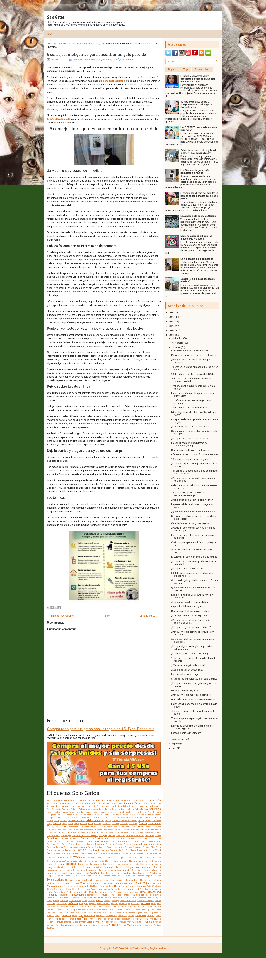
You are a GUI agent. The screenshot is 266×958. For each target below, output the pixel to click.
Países (87, 889)
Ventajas (149, 921)
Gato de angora (95, 853)
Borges (95, 812)
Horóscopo (126, 864)
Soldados (70, 913)
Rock (159, 903)
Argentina (150, 806)
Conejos (116, 827)
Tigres (71, 919)
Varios (130, 921)
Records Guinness (145, 900)
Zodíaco (157, 925)
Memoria (120, 880)
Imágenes (52, 867)
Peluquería (118, 892)
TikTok (78, 919)
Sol (64, 913)
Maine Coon (85, 875)
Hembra (133, 861)
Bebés (138, 809)
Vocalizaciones (146, 925)
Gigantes (123, 858)
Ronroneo (60, 906)
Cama (132, 814)
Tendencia (122, 915)
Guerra (68, 861)
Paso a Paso (59, 892)
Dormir (84, 838)
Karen (134, 870)
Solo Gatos (55, 17)
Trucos (157, 919)
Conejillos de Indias (103, 827)
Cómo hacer (154, 823)
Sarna (144, 906)
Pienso (90, 895)
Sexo (111, 909)
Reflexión (73, 903)
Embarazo (58, 841)
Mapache (149, 876)
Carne (151, 818)
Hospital (135, 864)
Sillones (137, 910)
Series (98, 910)
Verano (158, 922)
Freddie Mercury (101, 850)
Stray (95, 913)
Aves (90, 809)
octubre (176, 347)
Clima (76, 823)
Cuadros (98, 829)
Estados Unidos (152, 844)
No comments (129, 59)
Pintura (103, 894)
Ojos (158, 886)
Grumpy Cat (59, 861)
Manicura (126, 876)
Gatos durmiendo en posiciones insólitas (193, 699)
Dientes (111, 835)
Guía (75, 861)
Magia (74, 876)
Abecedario (77, 800)
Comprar (73, 826)
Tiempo (50, 919)
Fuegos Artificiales (145, 850)
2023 (49, 800)
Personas (52, 894)
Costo (81, 830)
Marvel (158, 876)
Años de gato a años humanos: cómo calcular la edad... (191, 380)
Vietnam (122, 925)
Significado (127, 910)
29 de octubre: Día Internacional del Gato (192, 374)
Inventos (61, 870)
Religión (114, 903)
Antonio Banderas (97, 806)
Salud (107, 906)
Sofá (60, 913)
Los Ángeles (151, 873)
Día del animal (53, 835)
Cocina (83, 823)
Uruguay (105, 922)
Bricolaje (128, 812)
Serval (105, 910)
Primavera (76, 898)
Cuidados (134, 829)
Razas (99, 900)
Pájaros (106, 889)
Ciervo (64, 823)
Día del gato (66, 835)
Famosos (119, 847)
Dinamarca (120, 835)
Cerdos (108, 820)
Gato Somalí (63, 858)
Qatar (49, 900)
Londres (141, 873)
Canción (74, 818)
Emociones (68, 841)
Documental (67, 838)
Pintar (96, 894)
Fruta (128, 850)
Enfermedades (101, 841)
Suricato (50, 915)
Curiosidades (64, 832)
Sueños (118, 913)
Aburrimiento (88, 800)
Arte (158, 806)
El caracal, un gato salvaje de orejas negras (194, 556)
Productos (98, 897)
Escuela (90, 844)
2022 (171, 330)
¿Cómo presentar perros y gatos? (189, 615)
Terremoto (140, 915)
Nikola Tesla (108, 886)
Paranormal (133, 889)
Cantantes (98, 817)
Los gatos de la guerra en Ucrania (198, 216)
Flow (153, 847)
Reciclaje (115, 900)
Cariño (145, 818)
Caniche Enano (85, 818)
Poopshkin (156, 895)
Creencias (88, 830)
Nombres (132, 886)
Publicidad (141, 898)
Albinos (109, 803)
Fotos (80, 850)
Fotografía (70, 850)
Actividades (123, 800)
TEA (81, 915)
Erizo (59, 844)
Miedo (69, 883)
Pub (134, 898)
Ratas (84, 900)
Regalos (92, 903)
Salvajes (116, 906)
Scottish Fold (154, 906)
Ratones (91, 900)
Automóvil (83, 809)
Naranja (59, 886)
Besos (49, 812)
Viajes (87, 925)
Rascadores (75, 900)
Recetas (107, 900)
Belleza (145, 809)
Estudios (82, 847)
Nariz (66, 886)
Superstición (155, 913)
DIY (59, 838)
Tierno (64, 919)
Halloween (93, 861)
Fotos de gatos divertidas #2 (186, 733)
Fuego (133, 850)
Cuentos (125, 829)
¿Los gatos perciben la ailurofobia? (190, 602)
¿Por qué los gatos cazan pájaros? (189, 438)
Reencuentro (62, 903)
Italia (82, 870)
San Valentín (126, 906)
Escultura (100, 844)
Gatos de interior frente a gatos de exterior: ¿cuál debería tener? (198, 151)
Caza (82, 820)
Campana (51, 818)
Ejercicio (145, 838)
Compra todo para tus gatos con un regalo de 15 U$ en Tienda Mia (100, 729)
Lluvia (134, 873)
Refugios (83, 903)
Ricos (153, 903)
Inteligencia (118, 867)
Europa (91, 847)
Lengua (70, 873)
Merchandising (132, 880)
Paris (151, 889)
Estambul (51, 847)
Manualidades (138, 876)
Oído (153, 886)
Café (75, 815)
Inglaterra (88, 867)
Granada (148, 858)
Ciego (49, 823)
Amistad (50, 806)
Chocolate (156, 820)
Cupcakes (51, 833)
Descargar (131, 833)
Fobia (158, 847)
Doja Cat (76, 838)
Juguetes (126, 870)
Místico (76, 883)
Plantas (125, 894)
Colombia (107, 823)
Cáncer (67, 818)
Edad (106, 838)
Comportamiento (57, 826)
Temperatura (111, 915)
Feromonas (137, 847)
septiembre (178, 739)
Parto (49, 892)
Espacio (118, 844)
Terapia (131, 915)
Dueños (99, 838)
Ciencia (57, 823)
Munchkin (156, 883)
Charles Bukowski (128, 820)
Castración (73, 820)
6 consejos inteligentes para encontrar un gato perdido (96, 54)
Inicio (50, 33)
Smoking (145, 910)
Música (51, 886)
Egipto (137, 838)
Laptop (57, 873)
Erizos (65, 844)
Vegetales (139, 922)
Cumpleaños (154, 829)
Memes (112, 880)
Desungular (156, 833)
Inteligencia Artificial (135, 867)
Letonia (84, 873)
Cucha (117, 830)
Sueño (110, 912)
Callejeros (117, 814)
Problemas (86, 897)
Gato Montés (119, 853)
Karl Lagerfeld (143, 870)
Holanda (88, 864)
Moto (124, 883)
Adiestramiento (142, 800)
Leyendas (93, 872)
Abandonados (65, 800)
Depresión (111, 833)
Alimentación (130, 803)
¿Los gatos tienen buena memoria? (190, 426)
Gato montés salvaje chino (137, 853)
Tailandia (66, 915)
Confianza (125, 826)
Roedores (51, 906)
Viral (129, 925)
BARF (123, 809)
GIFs (115, 858)
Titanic (91, 919)
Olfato (50, 889)
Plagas (118, 895)
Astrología (56, 809)
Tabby (57, 915)
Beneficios (155, 809)
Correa (65, 830)
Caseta (63, 820)
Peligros (103, 892)
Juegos (117, 870)
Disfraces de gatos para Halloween (190, 450)
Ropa (68, 906)
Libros (102, 873)
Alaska (102, 803)
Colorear (115, 823)
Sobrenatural (155, 910)
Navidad (74, 886)
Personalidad (154, 892)
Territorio (150, 915)
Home (51, 43)
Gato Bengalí (81, 853)
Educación (129, 838)
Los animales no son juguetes (187, 674)
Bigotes (56, 812)
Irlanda (76, 870)
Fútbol (158, 850)
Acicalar (113, 800)
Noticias (141, 886)
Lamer (50, 873)
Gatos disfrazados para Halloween (190, 350)
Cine (70, 823)
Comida (143, 823)
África (58, 803)
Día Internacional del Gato (85, 835)
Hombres (97, 864)
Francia (88, 850)
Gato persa (52, 858)
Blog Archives (202, 69)
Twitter (82, 921)
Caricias (138, 817)
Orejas (62, 889)
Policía (140, 894)
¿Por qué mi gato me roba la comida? (191, 694)
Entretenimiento (138, 841)
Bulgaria (157, 812)
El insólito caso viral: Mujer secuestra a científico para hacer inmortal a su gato (197, 79)
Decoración (92, 832)
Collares (97, 823)
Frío (123, 850)
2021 (171, 335)
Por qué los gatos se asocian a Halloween (193, 355)
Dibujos (103, 835)
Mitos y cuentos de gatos (184, 690)
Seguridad (76, 909)
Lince (118, 873)
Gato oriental (155, 853)
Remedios (123, 903)
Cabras (69, 815)
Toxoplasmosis (127, 919)
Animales (67, 806)
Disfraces (149, 835)
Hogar (80, 864)
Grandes (157, 858)
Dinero (129, 835)
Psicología (126, 897)
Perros (142, 892)
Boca (71, 812)
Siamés (118, 909)
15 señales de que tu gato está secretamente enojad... (187, 494)
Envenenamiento (154, 841)
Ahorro (85, 803)
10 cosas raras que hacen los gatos (190, 459)
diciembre (177, 338)
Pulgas (158, 898)
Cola (90, 823)
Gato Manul (108, 853)
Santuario (137, 906)
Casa (56, 820)
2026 (171, 312)
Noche (124, 886)
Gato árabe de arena (65, 853)
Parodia (157, 889)
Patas (79, 892)
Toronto (110, 919)
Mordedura (115, 883)
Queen (56, 900)
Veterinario (70, 925)
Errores (72, 844)
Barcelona (116, 809)
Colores (124, 823)
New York (97, 886)
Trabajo (139, 919)
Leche (63, 873)
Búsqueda (51, 815)
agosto (176, 743)
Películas (93, 892)
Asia (49, 809)
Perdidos (94, 43)
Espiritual (137, 844)
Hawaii (108, 861)
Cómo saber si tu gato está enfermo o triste (194, 454)
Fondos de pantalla (55, 850)
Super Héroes (128, 912)
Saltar (100, 906)
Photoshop (77, 894)
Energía (88, 841)
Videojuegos (103, 925)
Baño (108, 809)
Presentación (65, 898)
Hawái (102, 861)
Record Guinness (128, 900)
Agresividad (68, 803)
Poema (133, 894)
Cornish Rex (56, 830)
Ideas (151, 864)
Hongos (116, 864)
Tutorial (67, 922)
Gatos (72, 43)
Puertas (150, 898)
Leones (78, 873)
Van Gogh (114, 922)
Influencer (78, 867)
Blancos (64, 812)
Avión (95, 809)
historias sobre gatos (111, 80)
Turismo (50, 922)
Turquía (59, 921)
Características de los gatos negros (190, 523)
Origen (68, 889)
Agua (78, 803)
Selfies (92, 910)
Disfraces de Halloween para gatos (190, 611)
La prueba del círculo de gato (186, 606)
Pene (126, 892)
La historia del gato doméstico (196, 259)
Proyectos (116, 898)
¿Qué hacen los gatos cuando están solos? (194, 511)
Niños (117, 886)
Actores (132, 800)
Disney (158, 835)
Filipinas (147, 847)
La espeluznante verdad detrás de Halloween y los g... (189, 444)
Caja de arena (85, 814)
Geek (99, 858)
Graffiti (140, 858)
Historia (59, 864)
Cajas (96, 815)
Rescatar (145, 903)
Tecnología (89, 915)
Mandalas (115, 876)
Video (94, 925)
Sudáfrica (102, 913)
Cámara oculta (143, 814)
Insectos (97, 867)
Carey (130, 817)
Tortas (117, 919)
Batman (130, 809)
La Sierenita (156, 870)
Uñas (97, 921)
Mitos (83, 883)
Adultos (51, 803)
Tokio (104, 919)
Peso (68, 895)
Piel (84, 895)
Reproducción (133, 903)
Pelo (110, 892)
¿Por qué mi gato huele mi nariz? (188, 568)
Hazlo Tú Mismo (120, 861)
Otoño (80, 889)
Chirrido (147, 820)
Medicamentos (102, 880)
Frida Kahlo (115, 850)
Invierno (69, 870)
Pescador (62, 895)
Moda (89, 883)
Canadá (59, 818)
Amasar (149, 803)
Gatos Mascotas (88, 858)
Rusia (75, 906)
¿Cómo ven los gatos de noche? (188, 665)
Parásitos (143, 889)
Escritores (81, 844)
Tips (102, 43)
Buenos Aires (146, 812)
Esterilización (70, 847)
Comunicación (86, 826)
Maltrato (106, 875)
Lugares (59, 876)
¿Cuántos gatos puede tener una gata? (191, 653)
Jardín (95, 870)
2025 (171, 317)
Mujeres (147, 883)
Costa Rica (73, 830)
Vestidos (60, 925)
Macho (67, 876)
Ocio (149, 886)
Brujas (136, 812)
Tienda (57, 919)
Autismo (74, 809)
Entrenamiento (123, 841)
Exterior (110, 847)
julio (174, 748)
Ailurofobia (93, 803)
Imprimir (62, 867)
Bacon (102, 809)
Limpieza (110, 873)
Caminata (156, 815)
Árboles (124, 806)
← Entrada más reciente (61, 615)
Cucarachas (108, 830)
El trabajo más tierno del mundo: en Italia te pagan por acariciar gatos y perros (199, 196)
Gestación (107, 857)
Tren (145, 919)
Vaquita (123, 922)
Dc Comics (81, 833)
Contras (148, 827)
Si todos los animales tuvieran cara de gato (194, 678)
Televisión (100, 915)
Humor (144, 864)
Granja (50, 861)
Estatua (59, 847)
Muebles (130, 883)
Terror (158, 915)
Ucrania (90, 921)
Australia (66, 809)
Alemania (118, 803)
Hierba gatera (155, 861)
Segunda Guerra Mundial (58, 910)
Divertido (52, 838)
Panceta (114, 889)
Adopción (155, 800)
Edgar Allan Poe (117, 838)
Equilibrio (51, 844)
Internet (157, 867)
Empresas (78, 841)
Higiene (50, 864)
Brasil (121, 812)
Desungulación (143, 833)
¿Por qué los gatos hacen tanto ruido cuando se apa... (190, 621)
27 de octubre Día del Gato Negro (189, 407)
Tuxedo (75, 922)
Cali (101, 815)
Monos (96, 883)
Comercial (133, 823)
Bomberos (86, 812)
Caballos (61, 815)
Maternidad (70, 880)
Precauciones (53, 898)
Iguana (158, 864)
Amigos (157, 803)
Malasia (96, 876)
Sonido (89, 913)
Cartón (50, 820)
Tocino (98, 919)
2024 (54, 800)
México (152, 880)
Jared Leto (103, 870)
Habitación (82, 861)
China (141, 820)
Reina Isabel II (103, 903)
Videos (113, 925)
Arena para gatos (137, 806)
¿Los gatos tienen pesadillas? (187, 669)
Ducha (91, 838)
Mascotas (82, 43)
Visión (136, 925)
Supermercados (142, 913)
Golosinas (131, 858)
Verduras (51, 925)
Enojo (112, 841)
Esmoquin (110, 844)
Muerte (138, 883)
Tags (185, 69)
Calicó (107, 814)
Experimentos (100, 847)
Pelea (85, 892)
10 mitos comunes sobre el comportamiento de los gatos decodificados (196, 104)
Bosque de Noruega (108, 812)
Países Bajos (96, 889)
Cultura (143, 829)
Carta (158, 817)
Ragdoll (64, 900)
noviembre (177, 342)
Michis (62, 883)
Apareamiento (113, 806)
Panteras (122, 889)
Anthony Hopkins (80, 806)
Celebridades (93, 820)
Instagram (106, 867)
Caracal (107, 818)
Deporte (103, 832)
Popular (172, 69)
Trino (151, 919)
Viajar (80, 925)
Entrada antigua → (150, 615)
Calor (125, 815)
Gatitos (51, 853)
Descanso (122, 832)
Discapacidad (138, 835)
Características (119, 817)
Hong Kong (107, 864)
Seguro (85, 910)
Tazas (74, 915)
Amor (58, 806)
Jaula (110, 870)
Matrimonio (81, 880)
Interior (150, 867)
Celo (102, 820)
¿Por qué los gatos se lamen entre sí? (191, 627)
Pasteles (70, 892)
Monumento (104, 883)
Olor (56, 889)
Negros (82, 886)
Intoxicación (52, 870)
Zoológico (51, 928)
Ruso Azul (84, 906)
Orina (74, 889)
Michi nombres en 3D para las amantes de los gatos (196, 237)
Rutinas (93, 906)
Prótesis (107, 898)
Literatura (126, 873)
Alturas (142, 803)
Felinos (128, 847)
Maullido (90, 880)
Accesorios (101, 800)
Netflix (90, 886)
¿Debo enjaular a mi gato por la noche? (192, 499)
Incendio (70, 867)
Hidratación (143, 861)
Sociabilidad (52, 913)
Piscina (111, 895)
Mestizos (144, 880)
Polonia (148, 895)
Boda (77, 812)
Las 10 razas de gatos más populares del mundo (194, 171)
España (127, 844)
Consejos (62, 43)
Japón (89, 870)
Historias (70, 864)
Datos (73, 833)
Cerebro (116, 820)
